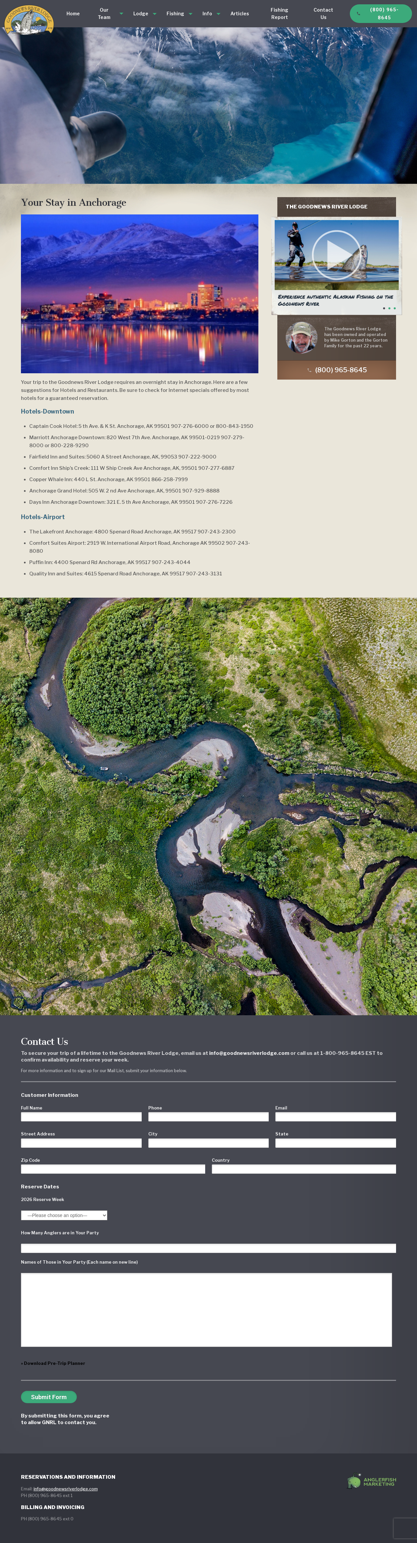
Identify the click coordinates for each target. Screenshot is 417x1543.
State (281, 1133)
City (152, 1133)
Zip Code (30, 1159)
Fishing (177, 13)
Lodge (142, 13)
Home (74, 13)
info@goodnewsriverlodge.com (66, 1488)
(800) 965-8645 (379, 13)
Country (220, 1159)
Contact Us (325, 13)
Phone (155, 1107)
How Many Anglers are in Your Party (60, 1232)
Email (281, 1107)
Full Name (31, 1107)
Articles (243, 13)
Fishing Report (283, 13)
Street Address (38, 1133)
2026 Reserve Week (42, 1198)
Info (210, 13)
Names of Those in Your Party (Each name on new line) (79, 1261)
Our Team (105, 13)
